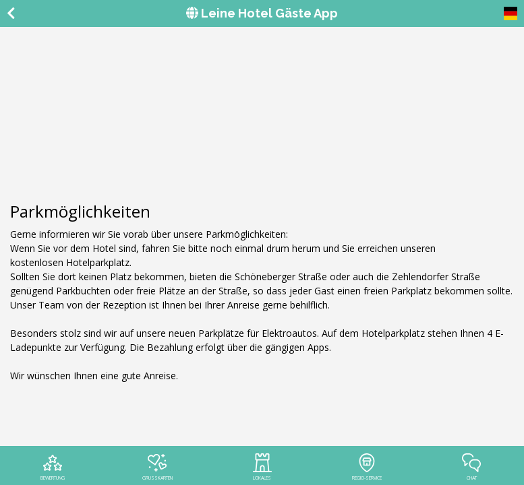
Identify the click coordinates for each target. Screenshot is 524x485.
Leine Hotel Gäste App (262, 13)
